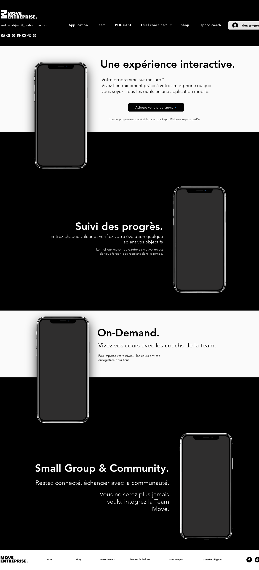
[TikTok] (19, 35)
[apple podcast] (29, 35)
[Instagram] (13, 35)
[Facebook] (3, 35)
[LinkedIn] (8, 35)
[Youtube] (24, 35)
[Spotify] (34, 35)
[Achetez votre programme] (156, 107)
